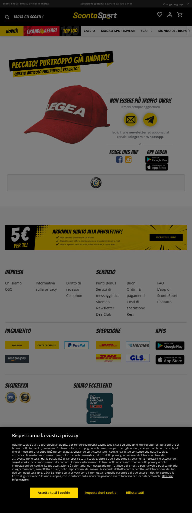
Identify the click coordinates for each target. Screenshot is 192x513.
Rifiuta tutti (135, 501)
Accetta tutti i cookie (54, 501)
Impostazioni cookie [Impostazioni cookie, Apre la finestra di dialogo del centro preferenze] (100, 501)
